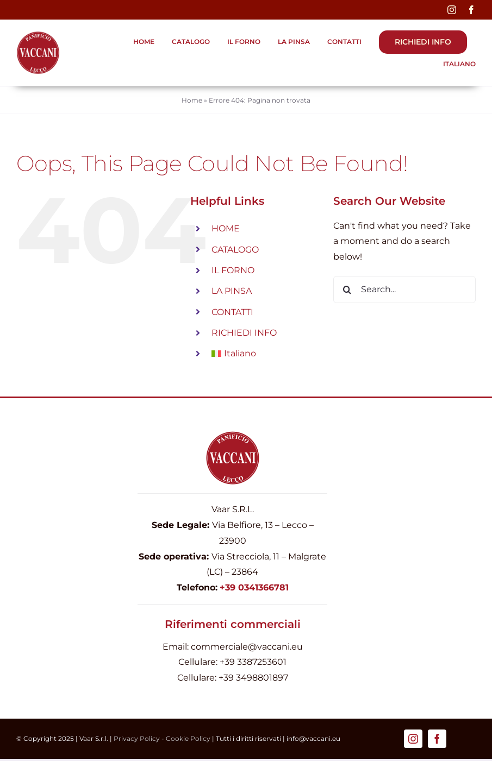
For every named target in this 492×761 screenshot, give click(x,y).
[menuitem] (453, 65)
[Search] (346, 289)
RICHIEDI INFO (244, 333)
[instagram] (451, 9)
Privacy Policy (137, 738)
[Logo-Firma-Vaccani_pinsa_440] (38, 35)
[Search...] (404, 289)
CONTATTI (232, 312)
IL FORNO (232, 270)
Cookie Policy (188, 738)
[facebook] (471, 9)
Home (192, 100)
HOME (225, 228)
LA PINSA (231, 291)
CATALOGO (235, 249)
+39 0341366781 (254, 587)
